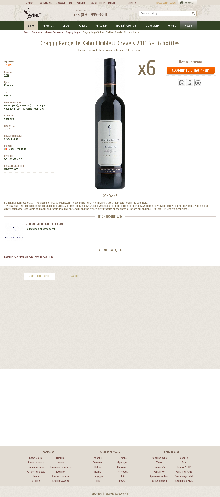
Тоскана (122, 457)
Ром (184, 462)
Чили (97, 480)
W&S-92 (17, 159)
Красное (8, 85)
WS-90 (8, 159)
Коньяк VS (159, 467)
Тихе (51, 257)
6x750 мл (9, 118)
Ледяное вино (159, 457)
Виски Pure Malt (184, 480)
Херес (159, 462)
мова (135, 2)
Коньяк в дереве (61, 476)
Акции (188, 25)
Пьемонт (97, 462)
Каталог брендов (36, 471)
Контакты (81, 2)
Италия (98, 457)
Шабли (97, 467)
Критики (60, 471)
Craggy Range (73, 32)
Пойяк (97, 471)
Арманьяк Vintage (159, 476)
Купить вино (36, 457)
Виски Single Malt (184, 476)
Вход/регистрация (166, 2)
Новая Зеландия (54, 32)
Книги (36, 476)
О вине (172, 25)
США (122, 476)
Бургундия (97, 476)
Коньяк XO (159, 471)
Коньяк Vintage (184, 471)
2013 (6, 75)
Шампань (122, 467)
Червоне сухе (26, 257)
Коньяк (83, 25)
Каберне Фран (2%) (33, 108)
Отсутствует (11, 169)
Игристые (48, 25)
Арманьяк (101, 25)
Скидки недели (36, 467)
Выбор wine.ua (36, 462)
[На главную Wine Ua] (33, 13)
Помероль (122, 471)
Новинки (60, 457)
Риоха (122, 480)
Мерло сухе (41, 257)
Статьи (36, 480)
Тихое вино (37, 32)
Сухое (7, 95)
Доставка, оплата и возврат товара (56, 2)
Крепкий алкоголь (126, 25)
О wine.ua (30, 2)
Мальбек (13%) (27, 105)
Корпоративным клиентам (103, 2)
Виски (66, 25)
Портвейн (184, 457)
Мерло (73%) (11, 105)
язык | (130, 2)
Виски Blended (159, 480)
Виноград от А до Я (60, 467)
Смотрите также (39, 276)
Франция (122, 462)
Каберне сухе (11, 257)
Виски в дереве (60, 480)
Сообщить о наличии (190, 70)
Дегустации (152, 25)
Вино (31, 25)
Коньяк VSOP (184, 467)
